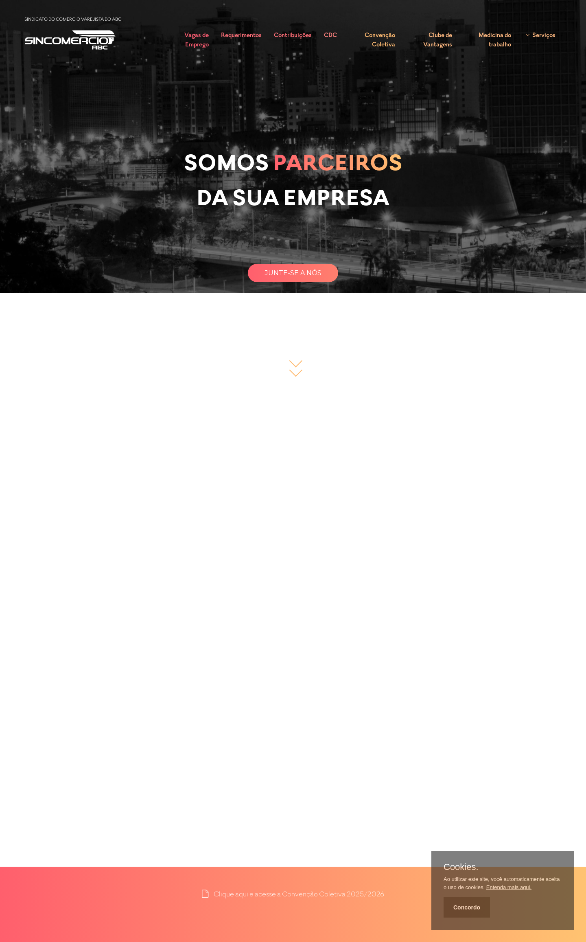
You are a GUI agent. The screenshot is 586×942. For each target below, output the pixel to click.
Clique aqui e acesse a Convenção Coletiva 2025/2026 (299, 894)
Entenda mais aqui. (508, 887)
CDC (330, 35)
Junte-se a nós (293, 273)
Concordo (466, 907)
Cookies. (461, 867)
